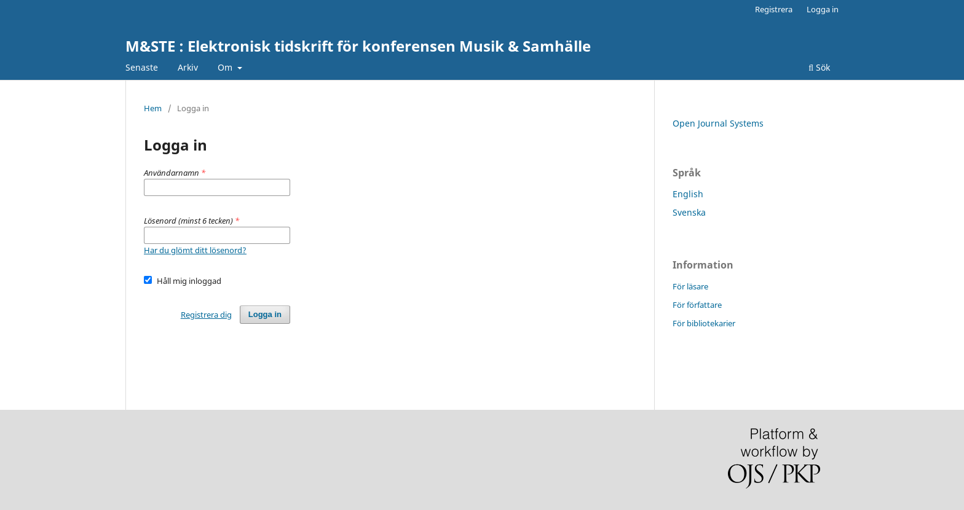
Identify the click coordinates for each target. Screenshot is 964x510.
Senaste (141, 67)
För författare (697, 304)
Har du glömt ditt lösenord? (195, 250)
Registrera (773, 9)
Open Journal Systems (718, 123)
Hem (153, 108)
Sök (819, 67)
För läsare (690, 286)
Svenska (689, 212)
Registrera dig (206, 314)
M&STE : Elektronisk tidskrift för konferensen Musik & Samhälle (358, 46)
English (688, 194)
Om (226, 67)
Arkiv (188, 67)
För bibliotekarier (704, 323)
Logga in (823, 9)
